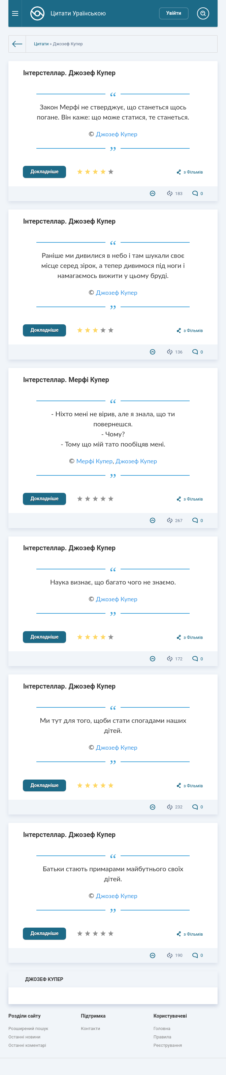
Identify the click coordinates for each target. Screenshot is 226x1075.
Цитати (41, 43)
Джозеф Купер (116, 134)
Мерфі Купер (94, 461)
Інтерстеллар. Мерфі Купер (66, 380)
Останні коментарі (27, 1045)
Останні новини (24, 1036)
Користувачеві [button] (170, 1016)
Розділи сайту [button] (24, 1016)
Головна (162, 1028)
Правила (162, 1036)
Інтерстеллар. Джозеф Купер (69, 73)
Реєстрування (168, 1045)
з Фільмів (193, 172)
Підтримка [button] (93, 1016)
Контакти (90, 1028)
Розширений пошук (28, 1028)
